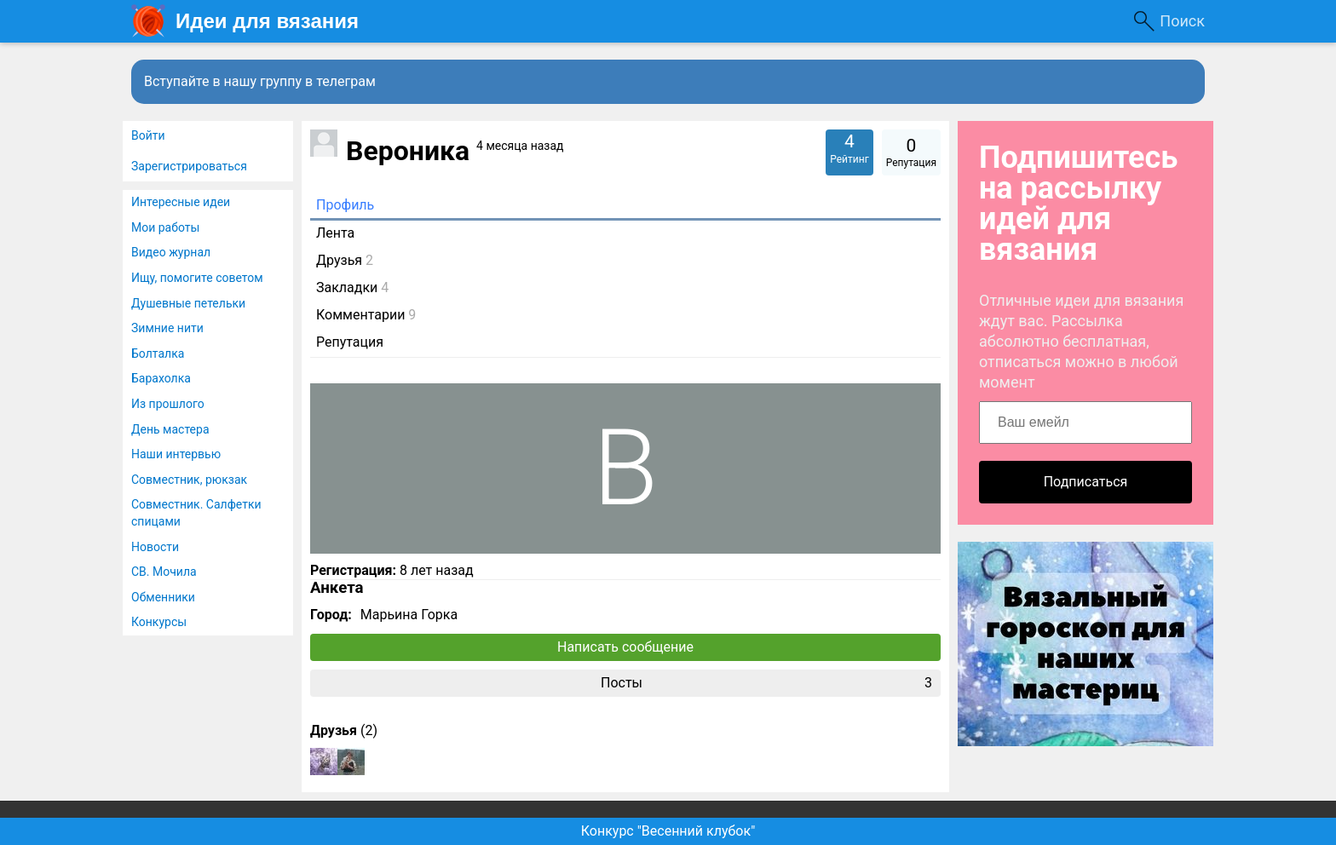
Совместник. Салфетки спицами (196, 512)
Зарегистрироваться (189, 166)
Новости (155, 547)
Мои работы (165, 227)
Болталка (157, 353)
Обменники (163, 597)
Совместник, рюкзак (189, 479)
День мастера (170, 429)
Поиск (1182, 21)
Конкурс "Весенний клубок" (668, 831)
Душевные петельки (188, 303)
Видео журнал (170, 252)
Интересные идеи (180, 202)
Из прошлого (167, 404)
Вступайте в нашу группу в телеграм (260, 81)
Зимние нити (167, 328)
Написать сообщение (625, 647)
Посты (766, 683)
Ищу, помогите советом (197, 278)
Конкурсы (159, 622)
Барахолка (161, 378)
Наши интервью (176, 454)
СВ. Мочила (164, 571)
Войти (148, 135)
